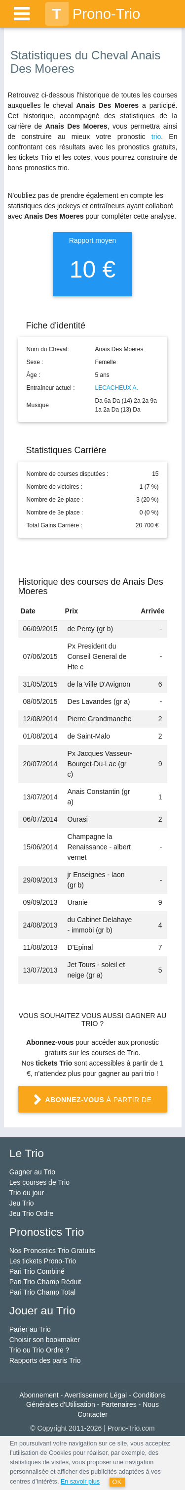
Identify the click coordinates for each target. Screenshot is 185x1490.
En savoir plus (80, 1481)
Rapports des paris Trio (45, 1360)
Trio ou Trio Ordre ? (39, 1350)
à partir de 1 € (92, 1104)
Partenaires (119, 1404)
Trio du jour (26, 1193)
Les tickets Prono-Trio (42, 1261)
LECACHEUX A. (116, 387)
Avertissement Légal (95, 1395)
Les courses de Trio (39, 1182)
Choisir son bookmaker (44, 1340)
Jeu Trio (21, 1203)
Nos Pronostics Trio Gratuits (52, 1251)
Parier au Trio (30, 1329)
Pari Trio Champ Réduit (45, 1282)
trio (156, 136)
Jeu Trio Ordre (31, 1213)
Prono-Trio (93, 14)
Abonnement (38, 1395)
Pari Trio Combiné (37, 1271)
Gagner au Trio (32, 1172)
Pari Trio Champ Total (42, 1292)
